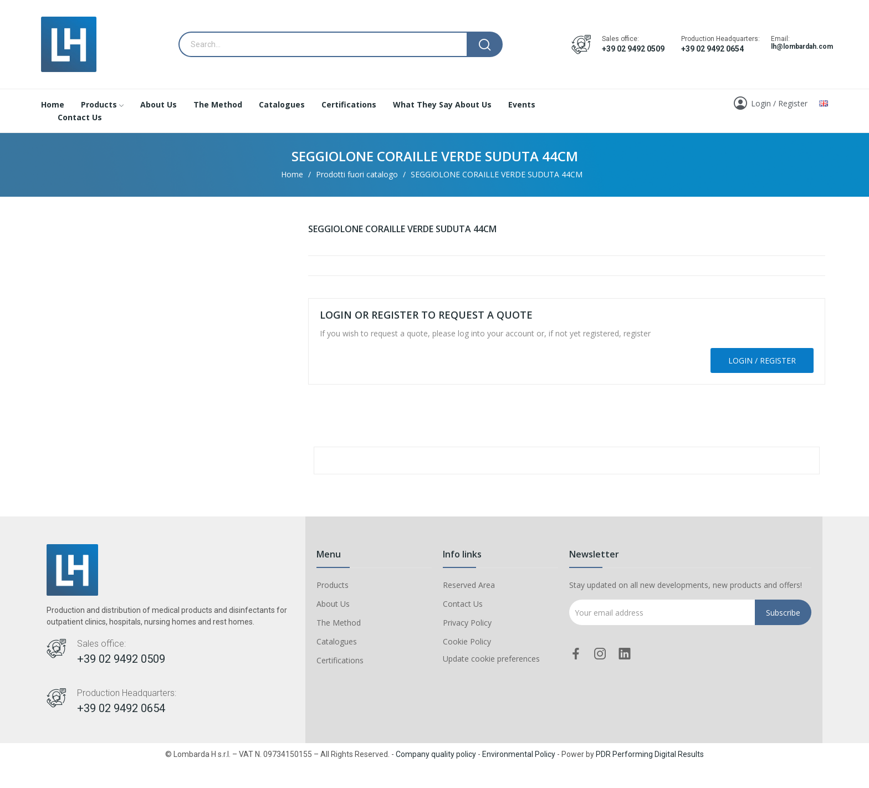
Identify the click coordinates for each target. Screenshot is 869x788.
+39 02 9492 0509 (633, 49)
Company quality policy (436, 754)
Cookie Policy (467, 641)
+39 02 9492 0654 (712, 49)
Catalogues (336, 641)
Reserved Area (469, 585)
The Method (338, 622)
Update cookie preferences (491, 658)
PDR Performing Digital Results (650, 754)
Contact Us (463, 603)
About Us (333, 603)
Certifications (340, 660)
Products (332, 585)
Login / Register (762, 360)
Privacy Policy (467, 622)
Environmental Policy (518, 754)
